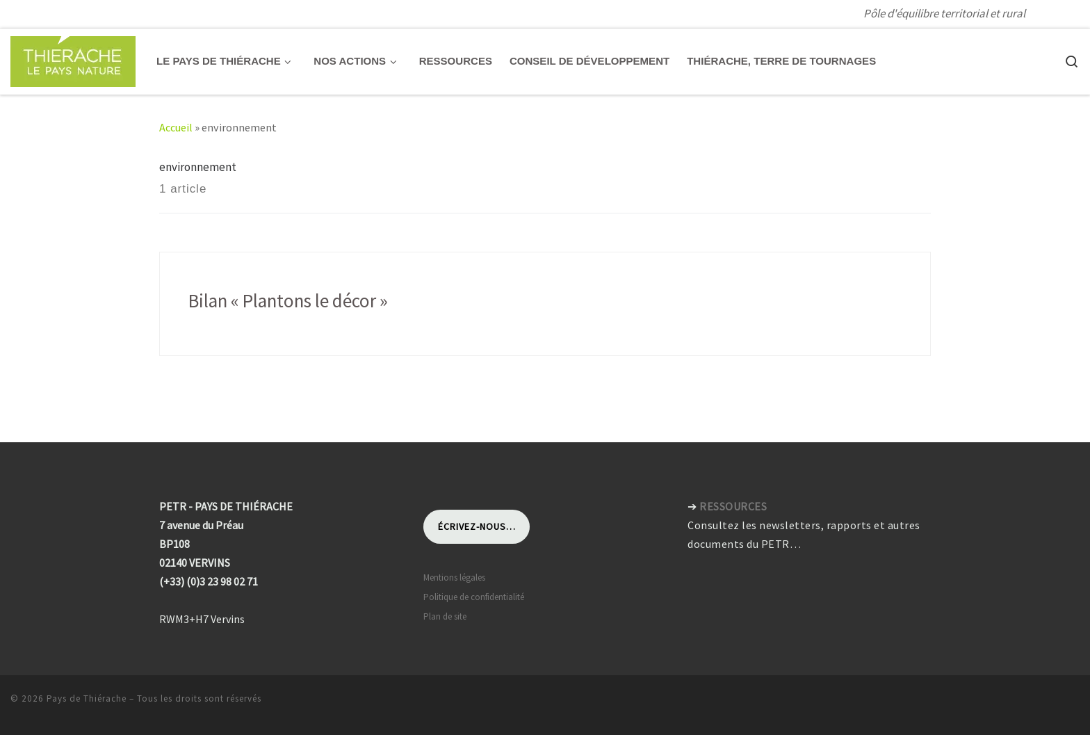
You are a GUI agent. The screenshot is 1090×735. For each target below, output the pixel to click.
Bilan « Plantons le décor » (288, 300)
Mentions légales (454, 577)
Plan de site (444, 616)
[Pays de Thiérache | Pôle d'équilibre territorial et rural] (73, 58)
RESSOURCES (733, 506)
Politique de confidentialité (473, 597)
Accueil (176, 127)
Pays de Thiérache (87, 698)
